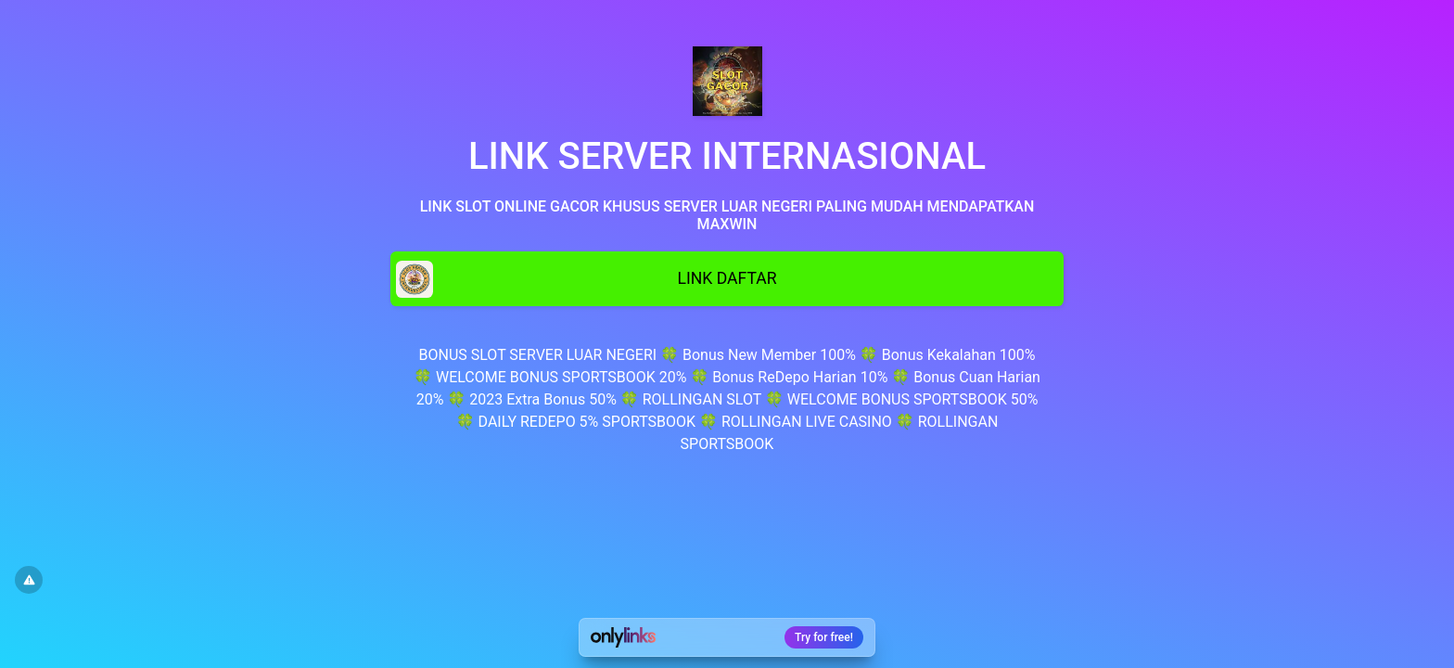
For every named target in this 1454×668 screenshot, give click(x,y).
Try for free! (824, 637)
